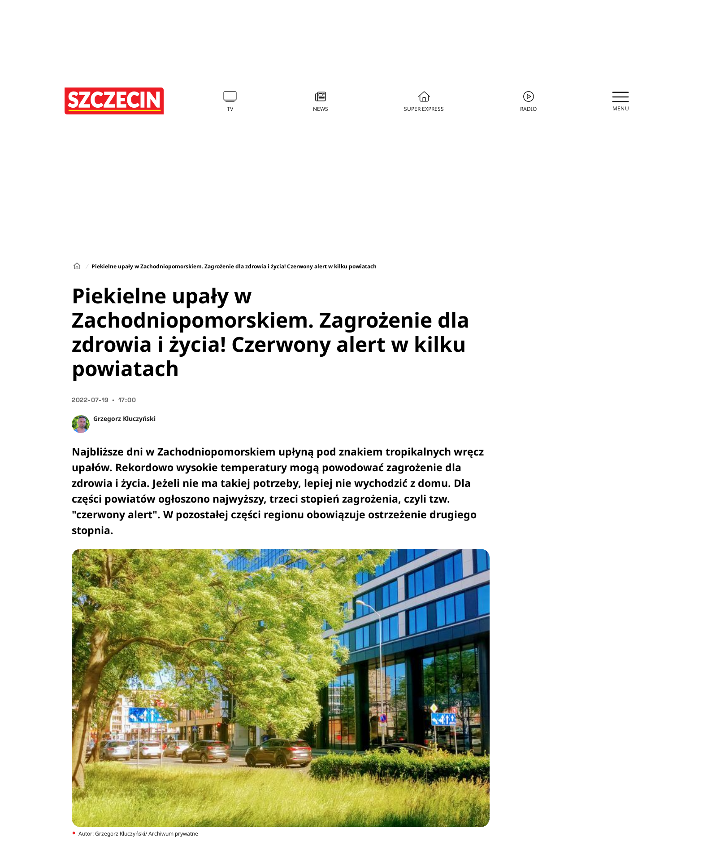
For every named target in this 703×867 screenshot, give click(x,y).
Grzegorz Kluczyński (124, 418)
